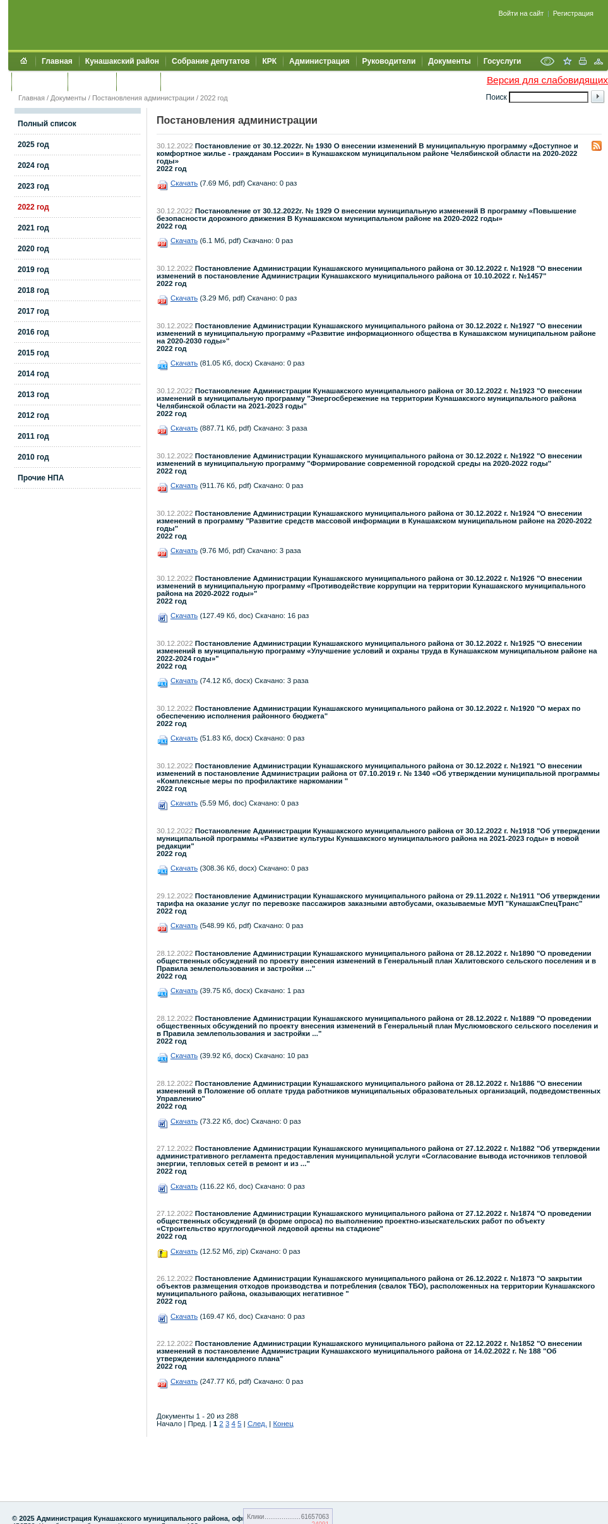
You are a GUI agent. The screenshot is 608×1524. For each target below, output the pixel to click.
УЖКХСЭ (138, 81)
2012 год (33, 415)
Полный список (47, 123)
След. (257, 1423)
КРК (269, 61)
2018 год (33, 290)
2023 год (33, 186)
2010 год (33, 457)
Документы (449, 61)
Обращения (39, 81)
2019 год (33, 269)
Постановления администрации (143, 98)
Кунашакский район (122, 61)
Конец (283, 1423)
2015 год (33, 352)
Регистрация (573, 13)
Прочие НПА (41, 477)
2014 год (33, 373)
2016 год (33, 332)
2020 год (33, 248)
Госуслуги (503, 61)
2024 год (33, 165)
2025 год (33, 144)
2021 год (33, 227)
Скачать (184, 183)
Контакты (92, 81)
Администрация (319, 61)
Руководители (389, 61)
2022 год (214, 98)
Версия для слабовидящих (547, 79)
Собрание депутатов (210, 61)
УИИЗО (180, 81)
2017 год (33, 311)
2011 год (33, 436)
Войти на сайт (521, 13)
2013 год (33, 394)
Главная (57, 61)
